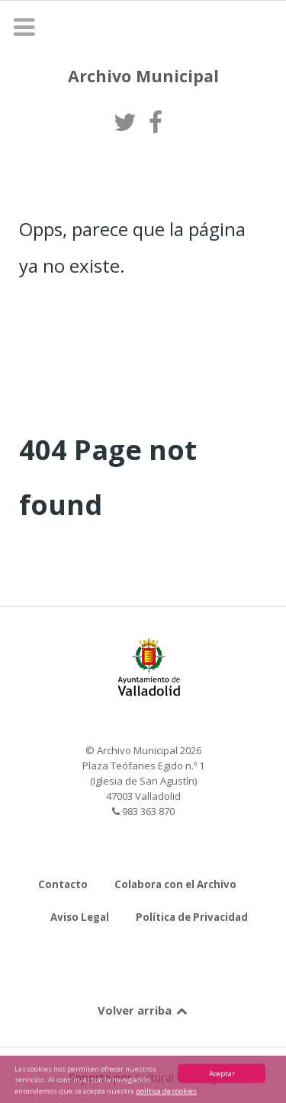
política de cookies (166, 1093)
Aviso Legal (79, 917)
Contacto (63, 884)
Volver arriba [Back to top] (143, 1010)
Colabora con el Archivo (175, 884)
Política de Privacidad (192, 917)
